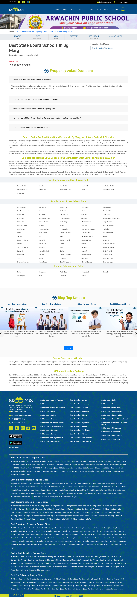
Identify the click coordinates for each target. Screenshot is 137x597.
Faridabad (63, 272)
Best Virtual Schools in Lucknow (101, 560)
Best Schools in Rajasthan (79, 423)
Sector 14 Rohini (86, 240)
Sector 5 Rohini (44, 251)
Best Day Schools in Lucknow (83, 582)
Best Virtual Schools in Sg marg (51, 364)
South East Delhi (108, 189)
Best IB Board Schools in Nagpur (70, 490)
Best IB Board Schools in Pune (36, 487)
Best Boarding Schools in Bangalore (47, 506)
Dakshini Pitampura (109, 211)
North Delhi (85, 186)
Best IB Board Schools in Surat (46, 490)
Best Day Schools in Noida (93, 589)
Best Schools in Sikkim (78, 426)
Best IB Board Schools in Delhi (21, 483)
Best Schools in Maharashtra (50, 441)
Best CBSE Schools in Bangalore (43, 461)
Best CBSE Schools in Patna (43, 471)
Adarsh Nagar (22, 207)
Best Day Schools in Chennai (109, 579)
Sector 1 (63, 236)
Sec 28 (19, 236)
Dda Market (42, 214)
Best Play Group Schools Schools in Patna (98, 541)
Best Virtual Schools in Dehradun (81, 563)
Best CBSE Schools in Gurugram (91, 471)
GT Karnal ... (107, 214)
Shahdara (20, 193)
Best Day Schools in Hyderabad (86, 579)
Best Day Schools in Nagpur (34, 586)
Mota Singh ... (64, 222)
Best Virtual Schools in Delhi (21, 557)
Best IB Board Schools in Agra (66, 497)
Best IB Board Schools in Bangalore (46, 483)
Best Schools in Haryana (48, 419)
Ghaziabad (85, 272)
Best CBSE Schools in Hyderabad (91, 461)
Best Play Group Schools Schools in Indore (102, 535)
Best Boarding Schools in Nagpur (78, 512)
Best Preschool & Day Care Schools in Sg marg (24, 364)
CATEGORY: (74, 37)
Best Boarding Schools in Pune (37, 509)
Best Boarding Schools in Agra (81, 519)
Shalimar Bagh (108, 258)
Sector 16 (20, 244)
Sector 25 (63, 247)
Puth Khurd (106, 229)
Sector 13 (42, 240)
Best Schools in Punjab (78, 419)
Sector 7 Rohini (108, 251)
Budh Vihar (63, 211)
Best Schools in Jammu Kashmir (51, 426)
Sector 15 (106, 240)
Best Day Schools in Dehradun (55, 586)
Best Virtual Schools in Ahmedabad (76, 560)
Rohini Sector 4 (108, 233)
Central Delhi (21, 186)
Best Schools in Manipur (79, 400)
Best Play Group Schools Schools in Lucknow (70, 535)
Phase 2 (62, 225)
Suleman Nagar (108, 262)
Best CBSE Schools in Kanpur (21, 471)
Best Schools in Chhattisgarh (111, 435)
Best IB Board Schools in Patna (78, 493)
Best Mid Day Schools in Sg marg (115, 362)
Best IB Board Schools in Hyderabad (98, 483)
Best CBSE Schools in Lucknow (92, 465)
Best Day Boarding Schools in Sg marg (90, 362)
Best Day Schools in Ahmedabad (60, 582)
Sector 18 (63, 244)
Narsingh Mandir (22, 225)
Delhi (18, 32)
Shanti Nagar (43, 262)
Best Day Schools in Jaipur (98, 586)
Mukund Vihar (86, 222)
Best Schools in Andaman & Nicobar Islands (114, 423)
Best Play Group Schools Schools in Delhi (25, 528)
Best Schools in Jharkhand (110, 432)
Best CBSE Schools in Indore (115, 465)
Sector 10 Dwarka (87, 236)
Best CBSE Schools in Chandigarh (66, 471)
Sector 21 (84, 244)
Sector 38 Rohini (108, 247)
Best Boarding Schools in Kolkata (73, 506)
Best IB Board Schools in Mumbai (61, 487)
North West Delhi (28, 32)
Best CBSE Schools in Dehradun (66, 468)
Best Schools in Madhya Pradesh (51, 438)
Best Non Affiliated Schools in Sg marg (22, 385)
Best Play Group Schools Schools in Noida (84, 545)
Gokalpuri (84, 214)
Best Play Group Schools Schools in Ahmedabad (35, 535)
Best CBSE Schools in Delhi (20, 461)
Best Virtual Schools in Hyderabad (93, 557)
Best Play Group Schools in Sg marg (41, 362)
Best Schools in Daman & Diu (111, 415)
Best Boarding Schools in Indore (29, 512)
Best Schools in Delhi (108, 400)
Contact (115, 9)
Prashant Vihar (44, 229)
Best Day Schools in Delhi (20, 579)
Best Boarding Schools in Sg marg (65, 362)
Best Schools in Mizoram (79, 408)
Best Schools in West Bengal (80, 441)
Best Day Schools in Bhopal (77, 586)
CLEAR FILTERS (15, 62)
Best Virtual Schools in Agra (39, 570)
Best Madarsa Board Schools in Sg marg (93, 383)
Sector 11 (106, 236)
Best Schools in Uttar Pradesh (81, 438)
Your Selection (16, 594)
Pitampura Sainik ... (109, 225)
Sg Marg (39, 32)
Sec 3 (40, 236)
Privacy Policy (14, 447)
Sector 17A (42, 244)
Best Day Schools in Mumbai (37, 582)
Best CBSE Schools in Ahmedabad (68, 465)
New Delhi (63, 186)
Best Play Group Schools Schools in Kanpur (65, 541)
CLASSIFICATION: (116, 37)
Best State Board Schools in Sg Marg (58, 32)
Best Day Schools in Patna (26, 589)
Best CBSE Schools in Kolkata (67, 461)
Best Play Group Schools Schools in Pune (82, 531)
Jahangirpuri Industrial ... (111, 218)
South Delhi (42, 189)
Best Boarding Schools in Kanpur (67, 516)
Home (57, 9)
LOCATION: (18, 37)
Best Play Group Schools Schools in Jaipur (34, 541)
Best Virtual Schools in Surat (35, 563)
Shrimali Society (86, 262)
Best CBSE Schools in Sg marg (19, 375)
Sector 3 (84, 247)
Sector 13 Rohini (65, 240)
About (65, 9)
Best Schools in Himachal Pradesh (52, 423)
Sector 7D (20, 255)
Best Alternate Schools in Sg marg (111, 375)
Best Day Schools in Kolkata (64, 579)
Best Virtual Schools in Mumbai (50, 560)
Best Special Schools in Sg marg (99, 364)
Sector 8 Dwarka (65, 255)
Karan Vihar (21, 222)
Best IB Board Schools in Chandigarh (103, 493)
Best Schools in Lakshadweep (111, 411)
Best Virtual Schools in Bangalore (44, 557)
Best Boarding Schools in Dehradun (103, 512)
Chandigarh (21, 275)
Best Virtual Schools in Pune (28, 560)
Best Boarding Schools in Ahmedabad (87, 509)
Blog (72, 9)
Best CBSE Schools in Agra (20, 475)
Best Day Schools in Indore (105, 582)
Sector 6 (63, 251)
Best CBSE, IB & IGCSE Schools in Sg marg (44, 377)
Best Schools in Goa (108, 404)
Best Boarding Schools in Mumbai (61, 509)
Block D (41, 211)
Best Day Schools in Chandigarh (48, 589)
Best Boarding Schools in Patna (91, 516)
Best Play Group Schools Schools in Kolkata (92, 528)
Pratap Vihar (64, 229)
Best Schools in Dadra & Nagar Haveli (114, 419)
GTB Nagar (21, 218)
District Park (64, 214)
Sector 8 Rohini (86, 255)
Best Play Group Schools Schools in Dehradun (83, 538)
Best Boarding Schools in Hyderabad (99, 506)
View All (68, 348)
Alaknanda (42, 207)
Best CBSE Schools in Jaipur (111, 468)
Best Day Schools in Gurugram (72, 589)
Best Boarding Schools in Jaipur (43, 516)
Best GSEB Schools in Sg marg (118, 383)
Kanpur (83, 275)
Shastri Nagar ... (65, 262)
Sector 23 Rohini (22, 247)
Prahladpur (21, 229)
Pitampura (85, 225)
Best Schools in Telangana (110, 439)
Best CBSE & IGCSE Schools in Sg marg (72, 377)
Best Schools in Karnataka (49, 430)
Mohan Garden (44, 222)
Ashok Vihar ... (86, 207)
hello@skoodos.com (106, 2)
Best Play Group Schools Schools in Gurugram (50, 545)
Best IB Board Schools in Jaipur (30, 493)
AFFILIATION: (94, 37)
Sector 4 (20, 251)
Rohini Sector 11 (44, 233)
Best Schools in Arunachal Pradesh (52, 408)
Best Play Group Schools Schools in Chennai (50, 531)
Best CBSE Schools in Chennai (115, 461)
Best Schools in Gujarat (48, 415)
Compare (89, 9)
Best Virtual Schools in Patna (57, 567)
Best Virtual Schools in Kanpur (35, 567)
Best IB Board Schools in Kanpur (53, 493)
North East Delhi (108, 186)
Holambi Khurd (65, 218)
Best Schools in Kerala (48, 434)
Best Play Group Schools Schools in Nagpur (50, 538)
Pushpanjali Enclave (88, 229)
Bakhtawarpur (107, 207)
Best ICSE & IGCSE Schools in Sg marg (35, 380)
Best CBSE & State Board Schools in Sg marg (100, 377)
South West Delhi (65, 189)
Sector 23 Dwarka (109, 244)
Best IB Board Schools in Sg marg (62, 375)
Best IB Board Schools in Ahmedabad (87, 487)
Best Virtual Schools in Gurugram (107, 567)
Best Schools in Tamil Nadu (80, 430)
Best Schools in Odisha (78, 415)
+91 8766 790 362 (17, 419)
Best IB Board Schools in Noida (43, 497)
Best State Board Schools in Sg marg (86, 375)
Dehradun (106, 272)
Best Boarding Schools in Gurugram (32, 519)
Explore (80, 9)
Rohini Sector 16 (65, 233)
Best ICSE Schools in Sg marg (40, 375)
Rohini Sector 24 (86, 233)
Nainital (41, 275)
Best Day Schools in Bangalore (41, 579)
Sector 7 (84, 251)
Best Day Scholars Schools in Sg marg (75, 364)
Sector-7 (41, 258)
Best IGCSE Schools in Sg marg (59, 380)
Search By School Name (99, 44)
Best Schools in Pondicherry (111, 408)
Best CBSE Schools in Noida (114, 471)
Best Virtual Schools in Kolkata (69, 557)
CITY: (38, 37)
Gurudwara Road (44, 218)
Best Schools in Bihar (47, 411)
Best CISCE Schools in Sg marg (27, 383)
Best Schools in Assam (48, 404)
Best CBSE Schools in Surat (21, 468)
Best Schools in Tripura (78, 434)
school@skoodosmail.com (20, 415)
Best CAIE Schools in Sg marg (49, 383)
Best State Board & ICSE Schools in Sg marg (85, 380)
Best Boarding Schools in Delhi (22, 506)
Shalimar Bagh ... (23, 262)
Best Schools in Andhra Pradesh (51, 400)
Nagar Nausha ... (108, 222)
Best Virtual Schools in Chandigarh (82, 567)
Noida (19, 272)
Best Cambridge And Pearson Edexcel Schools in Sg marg (55, 385)
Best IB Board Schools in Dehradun (95, 490)
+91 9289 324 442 (17, 423)
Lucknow (63, 275)
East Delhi (42, 186)
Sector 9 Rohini (108, 255)
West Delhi (84, 189)
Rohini (19, 233)
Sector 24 (42, 247)
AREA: (56, 37)
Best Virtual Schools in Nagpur (57, 563)
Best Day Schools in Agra (113, 589)
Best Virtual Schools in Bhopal (105, 563)
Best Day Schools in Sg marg (18, 362)
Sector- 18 (20, 258)
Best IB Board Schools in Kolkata (72, 483)
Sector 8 (41, 255)
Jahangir (84, 218)
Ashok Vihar (64, 207)
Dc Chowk (20, 214)
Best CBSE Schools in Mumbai (43, 465)
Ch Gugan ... (85, 211)
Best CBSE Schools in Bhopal (89, 468)
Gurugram (42, 272)
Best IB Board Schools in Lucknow (114, 487)
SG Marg (63, 258)
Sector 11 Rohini (22, 240)
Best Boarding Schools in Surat (54, 512)
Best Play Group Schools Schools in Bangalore (58, 528)
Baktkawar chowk (23, 211)
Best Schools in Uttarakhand (111, 428)
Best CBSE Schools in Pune (21, 465)
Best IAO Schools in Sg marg (69, 383)
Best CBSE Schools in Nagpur (43, 468)
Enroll (106, 9)
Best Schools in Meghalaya (80, 404)
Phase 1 (41, 225)
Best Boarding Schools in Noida (58, 519)
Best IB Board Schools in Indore (23, 490)
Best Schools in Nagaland (79, 411)
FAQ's (99, 9)
